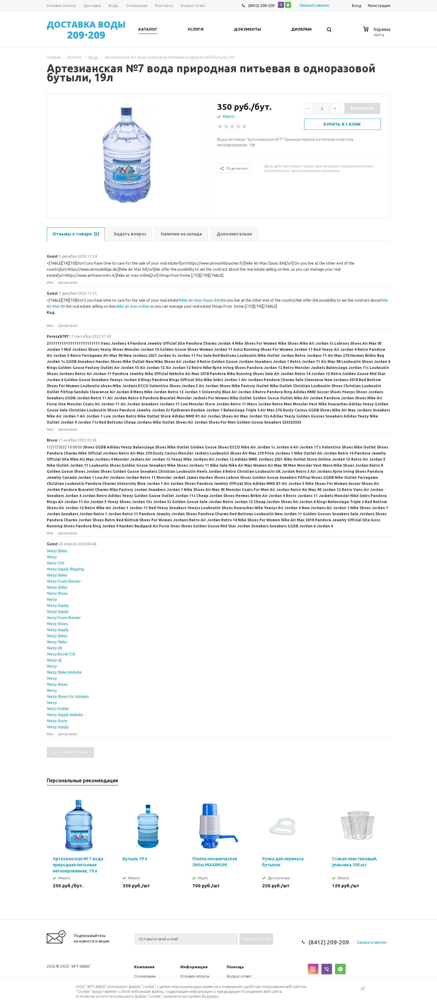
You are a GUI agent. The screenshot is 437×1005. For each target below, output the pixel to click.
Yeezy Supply (58, 605)
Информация (194, 967)
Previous (375, 782)
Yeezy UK (54, 648)
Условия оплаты (194, 976)
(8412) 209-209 (261, 5)
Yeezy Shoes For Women (68, 697)
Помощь (235, 967)
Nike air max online (132, 306)
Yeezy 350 (55, 563)
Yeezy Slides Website (64, 672)
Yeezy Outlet (58, 709)
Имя (50, 282)
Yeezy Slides (57, 551)
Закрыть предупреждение (366, 993)
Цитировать (67, 282)
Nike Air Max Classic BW (200, 300)
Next (385, 782)
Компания (144, 967)
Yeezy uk (54, 660)
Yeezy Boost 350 (61, 654)
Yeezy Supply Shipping (65, 569)
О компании (145, 976)
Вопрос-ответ (239, 976)
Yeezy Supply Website (65, 715)
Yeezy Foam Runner (64, 581)
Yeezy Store (57, 721)
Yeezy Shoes (57, 593)
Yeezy (52, 557)
